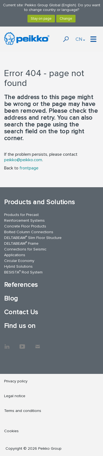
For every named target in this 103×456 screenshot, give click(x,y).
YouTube (22, 344)
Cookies (11, 431)
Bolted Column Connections (28, 232)
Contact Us (21, 312)
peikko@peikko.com (23, 160)
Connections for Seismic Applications (25, 252)
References (21, 285)
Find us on (20, 326)
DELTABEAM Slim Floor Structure (33, 237)
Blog (11, 298)
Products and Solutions (39, 202)
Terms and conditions (22, 410)
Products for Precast (21, 214)
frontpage (29, 168)
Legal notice (14, 396)
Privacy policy (15, 381)
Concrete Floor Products (25, 226)
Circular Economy (19, 260)
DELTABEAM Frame (21, 243)
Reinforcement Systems (24, 220)
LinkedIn (7, 344)
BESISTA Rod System (23, 272)
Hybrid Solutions (18, 266)
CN (80, 39)
